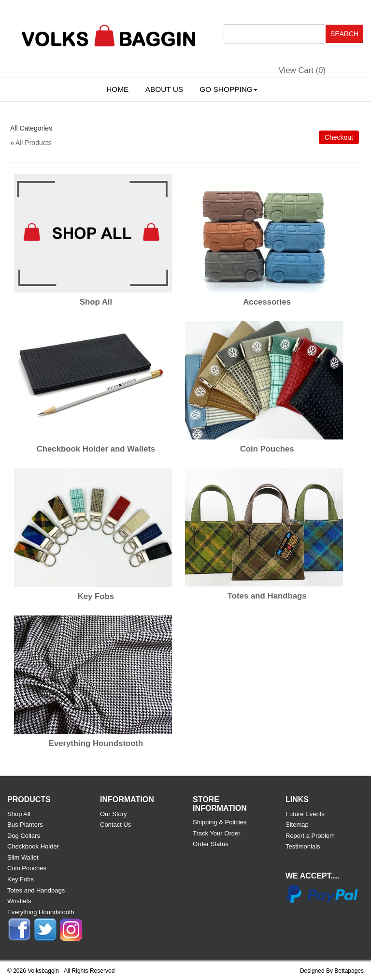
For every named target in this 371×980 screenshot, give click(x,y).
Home (117, 89)
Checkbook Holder (33, 846)
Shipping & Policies (219, 822)
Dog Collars (23, 835)
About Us (164, 89)
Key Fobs (96, 596)
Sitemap (297, 824)
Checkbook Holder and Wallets (96, 448)
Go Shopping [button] (228, 89)
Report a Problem (310, 835)
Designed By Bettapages (332, 970)
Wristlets (19, 901)
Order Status (210, 844)
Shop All (96, 302)
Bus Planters (25, 824)
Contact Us (115, 824)
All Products (33, 142)
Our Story (113, 814)
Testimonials (302, 846)
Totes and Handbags (267, 595)
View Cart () (302, 70)
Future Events (305, 814)
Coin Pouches (267, 448)
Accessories (267, 302)
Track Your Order (217, 833)
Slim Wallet (23, 857)
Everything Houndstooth (96, 743)
